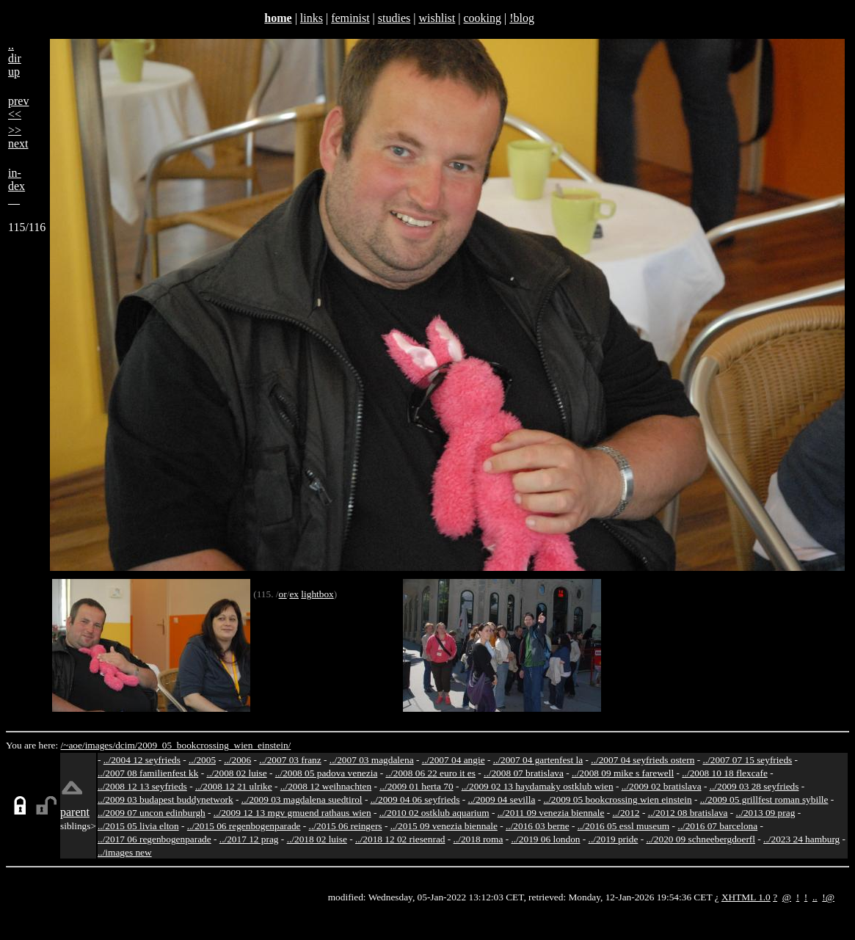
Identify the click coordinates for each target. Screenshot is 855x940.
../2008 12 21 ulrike (233, 786)
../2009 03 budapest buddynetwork (165, 799)
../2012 (626, 812)
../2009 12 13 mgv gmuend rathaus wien (292, 812)
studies (394, 18)
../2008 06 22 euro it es (430, 773)
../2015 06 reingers (345, 825)
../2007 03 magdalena (372, 759)
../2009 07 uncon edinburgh (151, 812)
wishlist (436, 18)
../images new (125, 852)
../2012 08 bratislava (688, 812)
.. (815, 897)
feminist (350, 18)
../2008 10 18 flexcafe (725, 773)
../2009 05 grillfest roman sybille (764, 799)
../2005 (202, 759)
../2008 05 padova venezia (326, 773)
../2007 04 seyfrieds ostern (642, 759)
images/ (100, 745)
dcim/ (126, 745)
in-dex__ (16, 186)
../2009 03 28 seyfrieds (754, 786)
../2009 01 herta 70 (416, 786)
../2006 (237, 759)
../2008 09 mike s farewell (623, 773)
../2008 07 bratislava (524, 773)
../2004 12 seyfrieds (142, 759)
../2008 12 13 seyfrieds (142, 786)
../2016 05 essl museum (624, 825)
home (277, 18)
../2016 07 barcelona (717, 825)
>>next (18, 137)
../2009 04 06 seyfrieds (415, 799)
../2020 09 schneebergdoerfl (700, 839)
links (311, 18)
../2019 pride (613, 839)
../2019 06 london (545, 839)
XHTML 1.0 (746, 897)
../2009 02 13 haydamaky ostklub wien (538, 786)
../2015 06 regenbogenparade (244, 825)
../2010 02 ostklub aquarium (434, 812)
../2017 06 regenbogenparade (154, 839)
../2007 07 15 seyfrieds (747, 759)
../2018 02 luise (317, 839)
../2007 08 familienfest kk (148, 773)
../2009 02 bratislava (662, 786)
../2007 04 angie (453, 759)
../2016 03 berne (538, 825)
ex (294, 594)
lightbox (317, 594)
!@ (828, 897)
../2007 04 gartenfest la (538, 759)
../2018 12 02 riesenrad (400, 839)
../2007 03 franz (290, 759)
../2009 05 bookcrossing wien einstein (618, 799)
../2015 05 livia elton (138, 825)
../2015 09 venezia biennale (444, 825)
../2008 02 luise (236, 773)
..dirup (14, 58)
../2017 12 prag (249, 839)
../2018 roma (478, 839)
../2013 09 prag (766, 812)
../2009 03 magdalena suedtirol (302, 799)
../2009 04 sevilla (502, 799)
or (283, 594)
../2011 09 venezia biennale (551, 812)
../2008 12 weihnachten (325, 786)
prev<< (18, 107)
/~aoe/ (73, 745)
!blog (521, 18)
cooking (482, 18)
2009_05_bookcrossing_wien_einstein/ (214, 745)
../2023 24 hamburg (801, 839)
